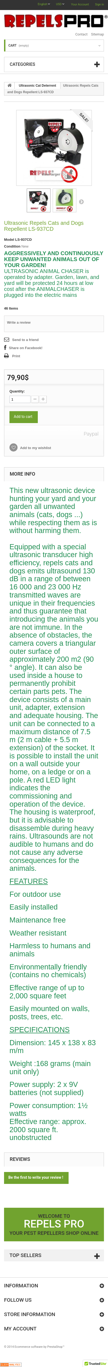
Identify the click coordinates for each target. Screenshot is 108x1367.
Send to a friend (25, 340)
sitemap (97, 34)
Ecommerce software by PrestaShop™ (40, 1347)
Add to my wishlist (35, 448)
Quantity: (17, 391)
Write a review (19, 322)
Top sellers (25, 1255)
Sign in (99, 4)
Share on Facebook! (25, 348)
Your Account (80, 4)
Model (9, 240)
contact (81, 34)
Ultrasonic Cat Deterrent (37, 85)
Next (81, 201)
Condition (12, 246)
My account (20, 1329)
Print (16, 356)
